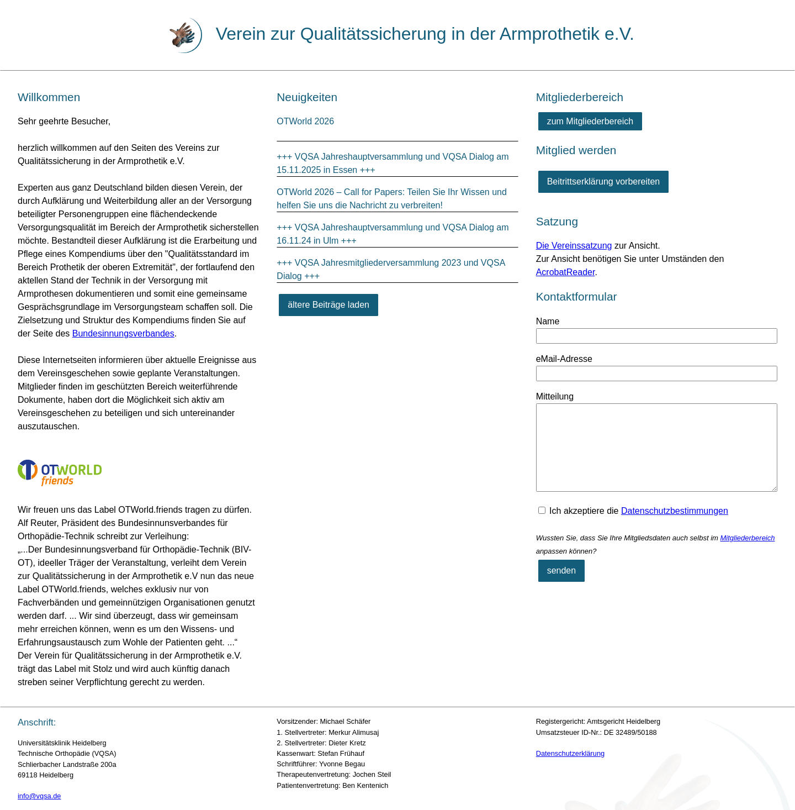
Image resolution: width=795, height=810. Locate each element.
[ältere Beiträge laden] (328, 305)
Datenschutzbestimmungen (674, 511)
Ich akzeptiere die (633, 511)
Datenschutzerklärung (570, 753)
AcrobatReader (565, 272)
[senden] (561, 571)
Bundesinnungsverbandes (123, 333)
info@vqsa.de (39, 796)
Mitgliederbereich (747, 538)
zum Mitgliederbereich (590, 121)
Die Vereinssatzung (574, 245)
